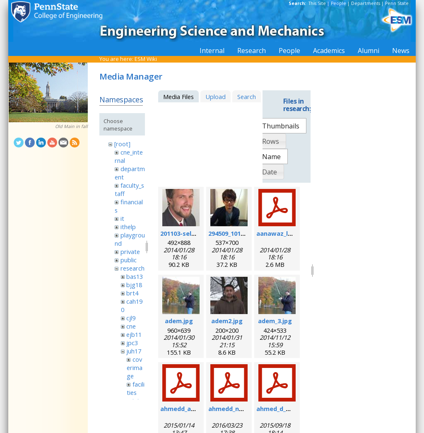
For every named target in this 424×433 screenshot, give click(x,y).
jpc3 (132, 343)
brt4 (132, 293)
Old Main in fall (71, 126)
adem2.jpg (227, 321)
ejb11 (134, 334)
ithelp (128, 227)
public (128, 260)
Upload (215, 96)
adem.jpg (179, 321)
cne (131, 326)
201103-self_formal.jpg (194, 233)
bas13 (134, 276)
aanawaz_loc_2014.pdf (289, 233)
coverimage (134, 367)
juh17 (133, 351)
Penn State (397, 3)
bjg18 (134, 285)
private (130, 251)
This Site (317, 3)
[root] (122, 144)
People (338, 3)
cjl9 (130, 318)
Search (246, 96)
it (122, 218)
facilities (135, 388)
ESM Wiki (146, 59)
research (132, 268)
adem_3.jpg (275, 321)
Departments (365, 3)
